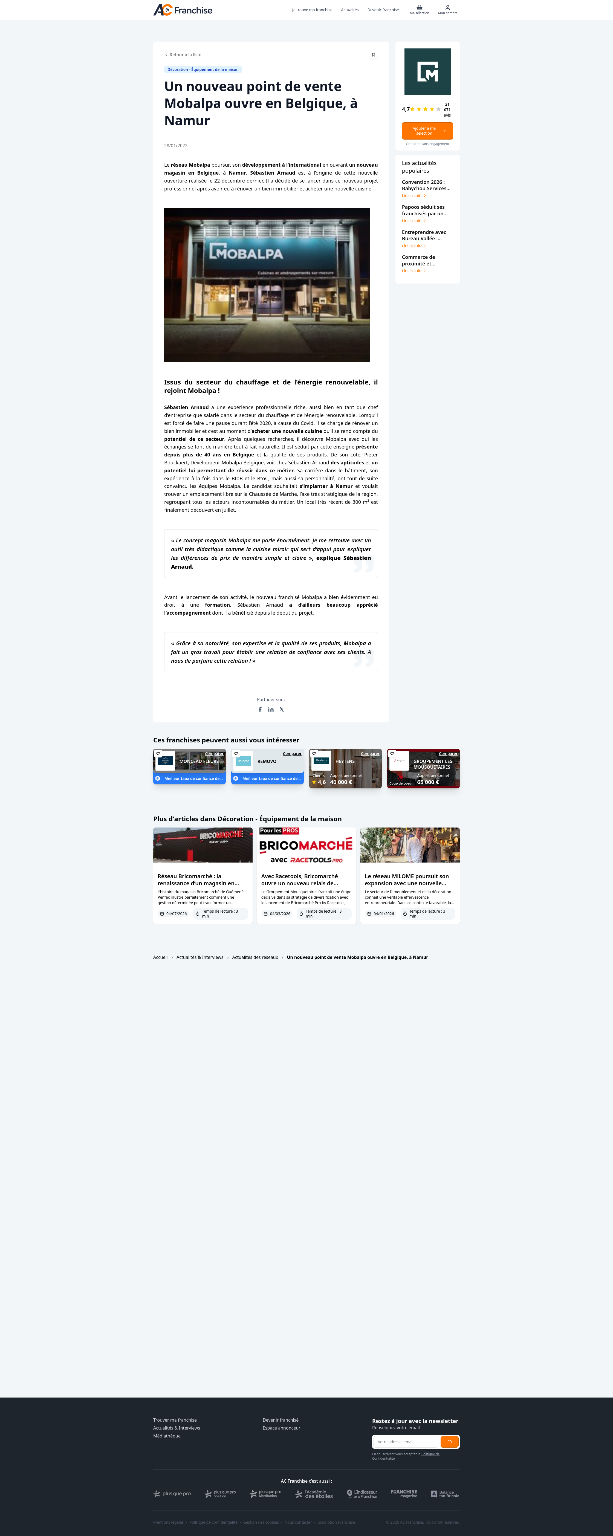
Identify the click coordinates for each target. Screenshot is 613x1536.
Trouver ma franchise (175, 1420)
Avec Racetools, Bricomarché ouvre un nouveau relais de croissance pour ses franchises (301, 883)
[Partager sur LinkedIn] (271, 709)
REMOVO (267, 761)
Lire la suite (414, 195)
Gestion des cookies (261, 1522)
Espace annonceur (281, 1428)
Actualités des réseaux (255, 957)
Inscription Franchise (336, 1522)
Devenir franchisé (281, 1420)
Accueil (160, 957)
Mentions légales (168, 1522)
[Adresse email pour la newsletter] (405, 1442)
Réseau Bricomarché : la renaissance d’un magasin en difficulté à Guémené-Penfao (196, 883)
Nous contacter (298, 1522)
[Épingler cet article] (373, 54)
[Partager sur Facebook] (260, 709)
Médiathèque (167, 1436)
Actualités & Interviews (200, 957)
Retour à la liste (182, 55)
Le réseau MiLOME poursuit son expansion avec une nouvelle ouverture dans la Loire (407, 883)
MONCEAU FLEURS (199, 761)
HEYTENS (345, 761)
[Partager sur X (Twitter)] (281, 709)
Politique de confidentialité (213, 1522)
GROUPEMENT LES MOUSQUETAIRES (433, 764)
